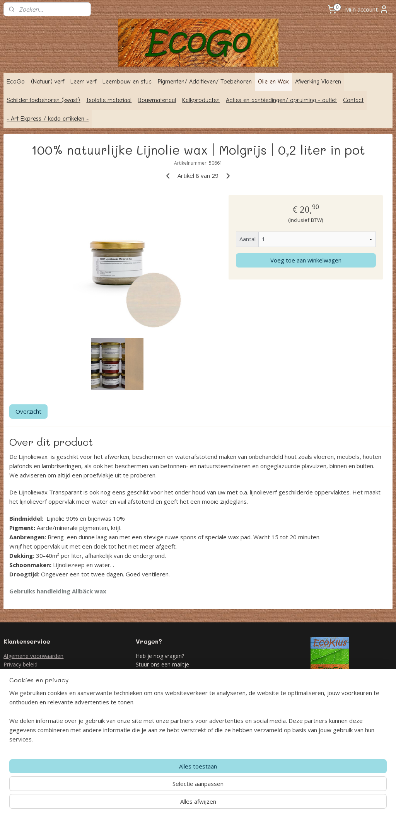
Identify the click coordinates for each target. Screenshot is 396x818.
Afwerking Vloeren (318, 81)
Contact (353, 100)
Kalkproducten (201, 100)
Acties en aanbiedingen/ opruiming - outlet (281, 100)
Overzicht (28, 411)
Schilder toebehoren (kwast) (43, 100)
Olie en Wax (273, 81)
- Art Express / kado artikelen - (48, 118)
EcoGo (16, 81)
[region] (147, 785)
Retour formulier (24, 673)
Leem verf (83, 81)
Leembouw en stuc (127, 81)
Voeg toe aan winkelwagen (305, 260)
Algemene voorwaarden (33, 656)
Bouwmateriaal (157, 100)
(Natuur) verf (47, 81)
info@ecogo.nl (169, 690)
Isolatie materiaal (108, 100)
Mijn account (367, 9)
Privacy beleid (20, 664)
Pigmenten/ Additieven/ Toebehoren (205, 81)
